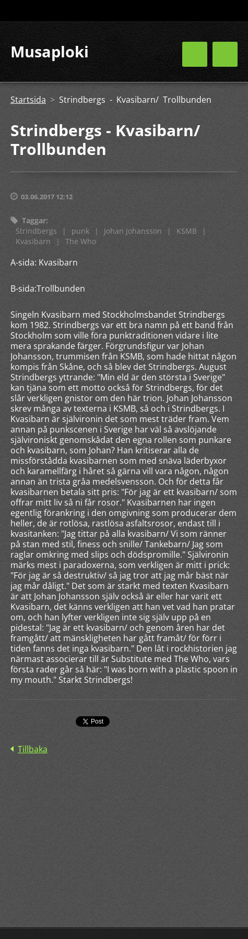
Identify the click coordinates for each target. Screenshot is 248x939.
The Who (80, 241)
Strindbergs (36, 231)
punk (80, 231)
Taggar (34, 220)
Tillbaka (33, 749)
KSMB (186, 231)
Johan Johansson (133, 231)
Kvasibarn (33, 241)
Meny (225, 54)
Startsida (28, 99)
